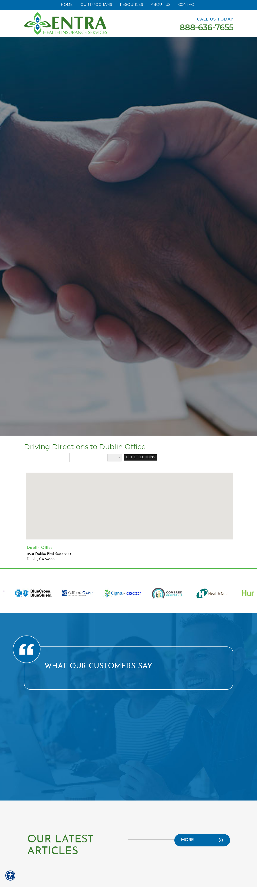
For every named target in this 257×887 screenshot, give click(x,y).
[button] (130, 502)
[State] (114, 457)
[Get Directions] (141, 457)
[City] (88, 457)
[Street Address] (47, 457)
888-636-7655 (206, 27)
